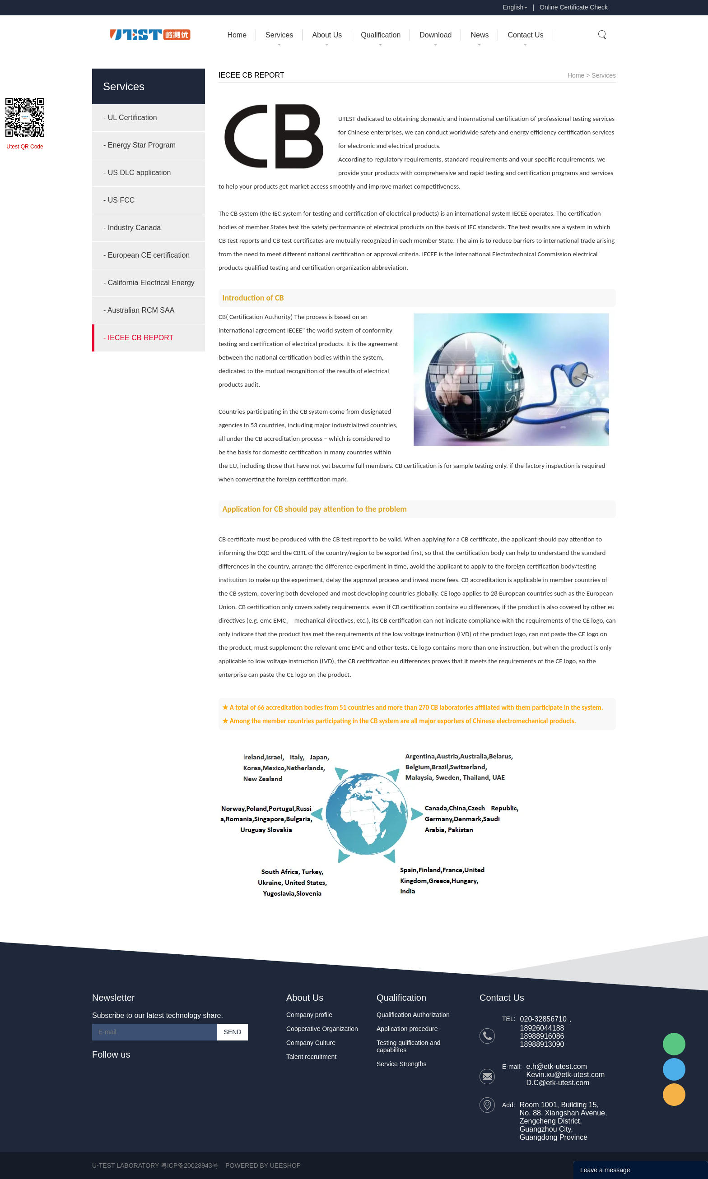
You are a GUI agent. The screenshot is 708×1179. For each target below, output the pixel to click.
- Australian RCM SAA (138, 310)
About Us (327, 35)
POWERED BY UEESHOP (263, 1165)
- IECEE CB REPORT (138, 338)
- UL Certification (130, 117)
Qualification (381, 35)
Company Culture (310, 1042)
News (479, 35)
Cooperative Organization (322, 1028)
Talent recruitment (311, 1056)
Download (435, 35)
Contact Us (525, 35)
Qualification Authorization (413, 1014)
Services (279, 35)
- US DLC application (137, 172)
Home (237, 35)
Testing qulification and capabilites (409, 1046)
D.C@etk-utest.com (558, 1083)
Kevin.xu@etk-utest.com (565, 1074)
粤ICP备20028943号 (190, 1165)
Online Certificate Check (574, 7)
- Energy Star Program (139, 145)
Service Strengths (402, 1064)
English (513, 7)
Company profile (309, 1014)
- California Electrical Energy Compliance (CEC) (149, 288)
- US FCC (119, 200)
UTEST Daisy (674, 1069)
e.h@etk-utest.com (556, 1066)
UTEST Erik (674, 1094)
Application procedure (407, 1028)
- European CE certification (146, 255)
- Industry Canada (132, 227)
